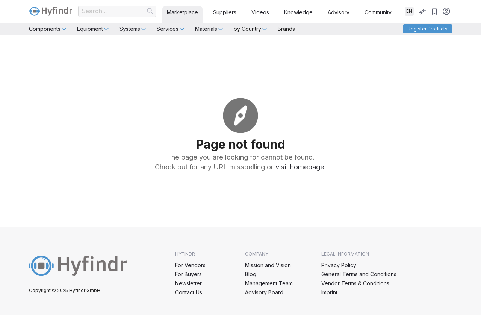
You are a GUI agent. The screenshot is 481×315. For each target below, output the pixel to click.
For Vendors (190, 265)
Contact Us (188, 292)
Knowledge (298, 12)
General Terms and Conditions (358, 274)
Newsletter (188, 283)
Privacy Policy (338, 265)
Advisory (338, 12)
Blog (250, 274)
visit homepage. (300, 167)
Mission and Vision (268, 265)
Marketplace (182, 12)
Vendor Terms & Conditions (355, 283)
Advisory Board (264, 292)
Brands (286, 29)
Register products (428, 29)
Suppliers (224, 12)
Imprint (329, 292)
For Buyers (188, 274)
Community (378, 12)
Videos (260, 12)
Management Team (269, 283)
